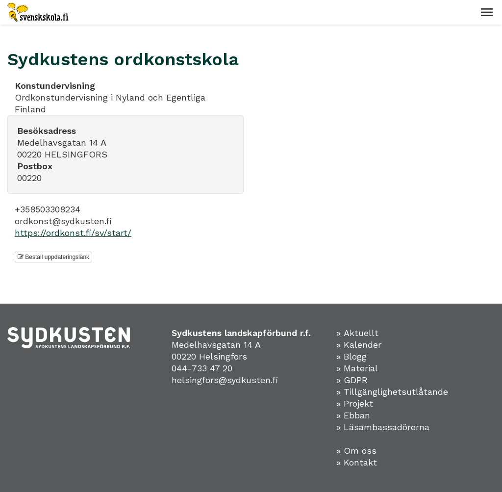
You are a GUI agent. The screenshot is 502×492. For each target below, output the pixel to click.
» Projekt (354, 403)
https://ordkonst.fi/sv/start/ (73, 233)
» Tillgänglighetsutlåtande (392, 392)
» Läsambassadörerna (382, 427)
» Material (357, 368)
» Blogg (351, 356)
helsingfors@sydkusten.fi (225, 380)
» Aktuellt (357, 333)
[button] (487, 12)
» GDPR (352, 380)
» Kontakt (356, 462)
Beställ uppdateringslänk (53, 257)
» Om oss (356, 450)
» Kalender (358, 344)
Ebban (357, 415)
